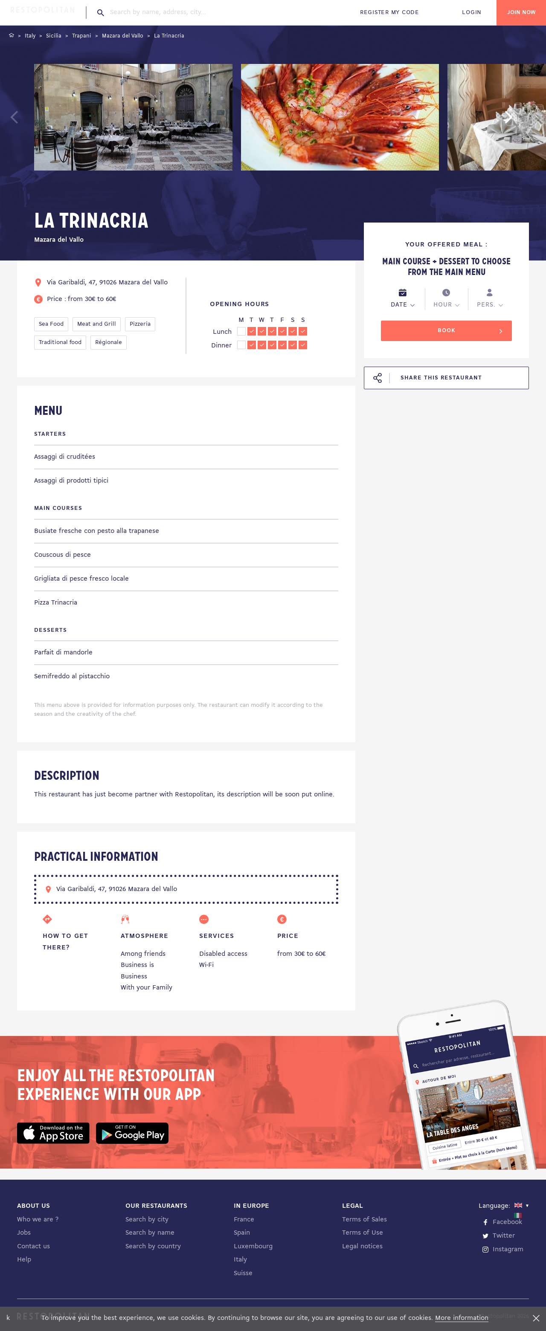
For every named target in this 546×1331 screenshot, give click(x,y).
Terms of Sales (364, 1219)
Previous (34, 121)
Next (521, 121)
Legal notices (362, 1246)
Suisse (243, 1273)
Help (24, 1259)
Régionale (108, 342)
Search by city (146, 1219)
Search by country (153, 1246)
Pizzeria (140, 324)
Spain (242, 1233)
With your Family (146, 987)
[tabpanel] (133, 119)
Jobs (24, 1233)
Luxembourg (253, 1246)
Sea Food (51, 324)
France (244, 1219)
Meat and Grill (96, 324)
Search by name (149, 1233)
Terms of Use (362, 1233)
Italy (240, 1259)
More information (461, 1318)
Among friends (143, 954)
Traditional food (60, 342)
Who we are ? (37, 1219)
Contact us (33, 1246)
